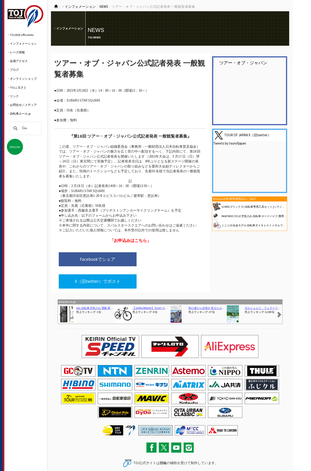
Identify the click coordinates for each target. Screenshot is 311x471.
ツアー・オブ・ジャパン (243, 62)
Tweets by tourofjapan (229, 143)
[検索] (24, 128)
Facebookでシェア (89, 259)
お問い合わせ (59, 458)
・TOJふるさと (17, 87)
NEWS (103, 6)
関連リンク (92, 458)
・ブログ (13, 69)
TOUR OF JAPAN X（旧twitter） (247, 135)
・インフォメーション (22, 43)
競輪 (163, 442)
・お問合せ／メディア (22, 105)
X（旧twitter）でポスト (160, 259)
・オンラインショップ (22, 78)
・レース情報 (16, 52)
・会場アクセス (17, 61)
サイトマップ (76, 458)
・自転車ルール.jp (19, 113)
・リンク (13, 96)
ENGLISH (15, 147)
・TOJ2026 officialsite (20, 35)
